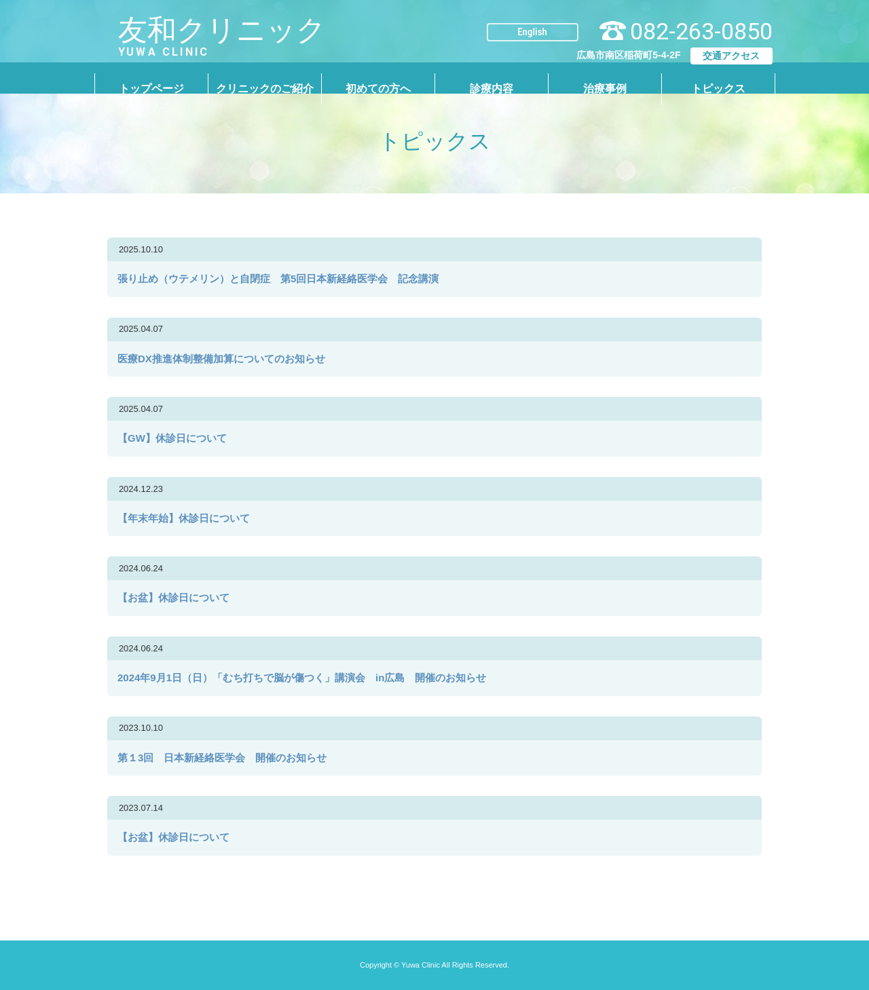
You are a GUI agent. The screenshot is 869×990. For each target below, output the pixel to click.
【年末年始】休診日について (183, 518)
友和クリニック (182, 31)
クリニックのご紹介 (265, 77)
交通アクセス (731, 44)
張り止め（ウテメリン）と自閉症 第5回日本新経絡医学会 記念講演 (283, 278)
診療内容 (491, 77)
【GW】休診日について (172, 438)
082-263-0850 (701, 20)
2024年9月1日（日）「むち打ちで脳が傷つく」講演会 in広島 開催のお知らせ (301, 677)
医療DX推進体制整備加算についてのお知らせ (226, 358)
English (532, 21)
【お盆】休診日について (173, 597)
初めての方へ (378, 77)
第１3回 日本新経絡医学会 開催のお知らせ (222, 757)
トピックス (718, 77)
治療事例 (605, 77)
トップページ (151, 77)
